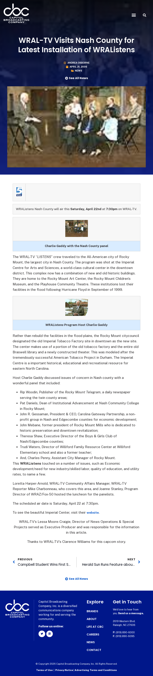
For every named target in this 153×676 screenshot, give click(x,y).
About (92, 619)
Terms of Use (44, 669)
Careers (93, 634)
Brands (92, 611)
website (93, 512)
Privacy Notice (64, 669)
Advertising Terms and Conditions (96, 669)
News (78, 70)
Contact (94, 650)
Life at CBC (95, 627)
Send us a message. (131, 613)
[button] (133, 15)
